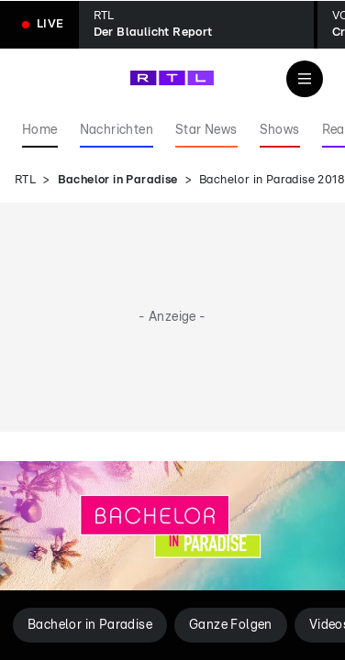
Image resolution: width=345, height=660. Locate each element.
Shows (280, 130)
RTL (25, 180)
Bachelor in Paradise (118, 180)
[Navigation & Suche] (304, 78)
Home (40, 130)
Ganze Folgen (231, 625)
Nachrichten (116, 130)
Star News (206, 130)
